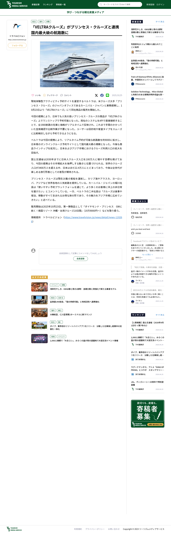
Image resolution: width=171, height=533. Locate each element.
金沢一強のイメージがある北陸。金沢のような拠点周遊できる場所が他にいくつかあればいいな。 (147, 274)
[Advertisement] (76, 233)
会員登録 (80, 258)
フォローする (17, 45)
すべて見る (159, 21)
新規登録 (150, 4)
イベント (54, 285)
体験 (48, 21)
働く (60, 322)
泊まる (60, 297)
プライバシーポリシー (95, 529)
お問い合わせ (114, 529)
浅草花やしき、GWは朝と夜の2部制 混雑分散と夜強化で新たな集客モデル (83, 289)
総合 (34, 21)
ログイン (160, 4)
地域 (53, 336)
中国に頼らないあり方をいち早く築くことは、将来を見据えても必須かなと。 (147, 295)
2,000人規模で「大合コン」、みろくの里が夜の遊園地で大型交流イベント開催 (84, 340)
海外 (41, 21)
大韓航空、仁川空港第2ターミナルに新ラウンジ (71, 314)
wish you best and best (140, 229)
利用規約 (78, 529)
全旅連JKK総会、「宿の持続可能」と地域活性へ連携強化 (74, 301)
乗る (60, 310)
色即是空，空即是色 (139, 213)
